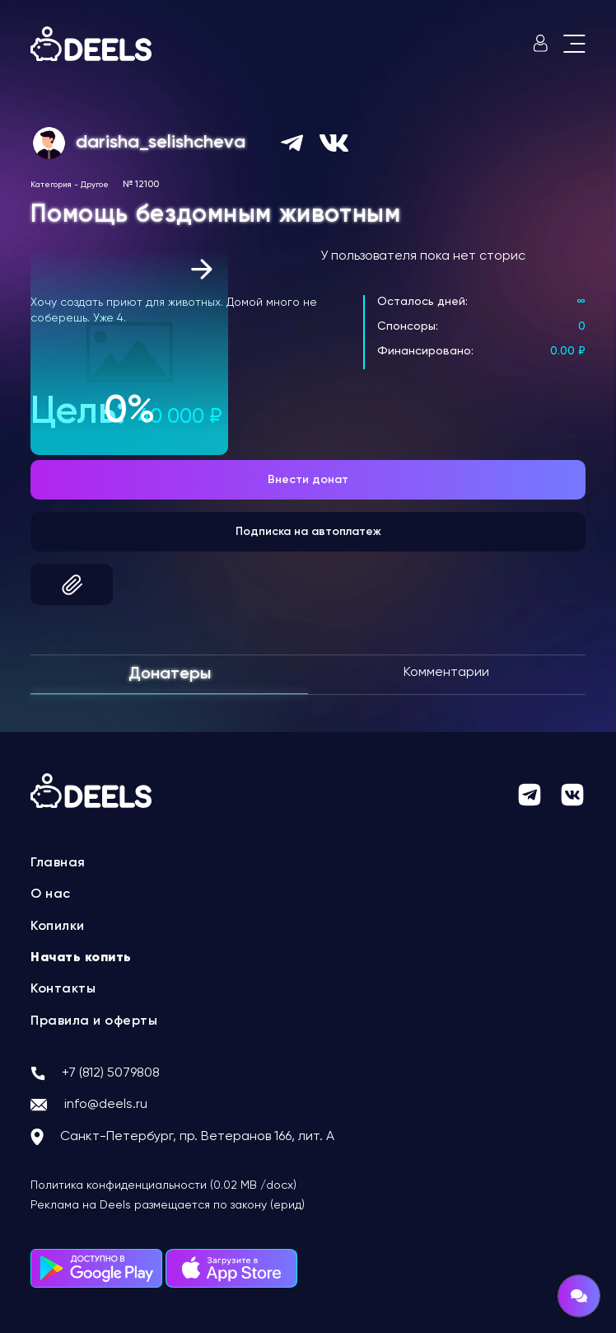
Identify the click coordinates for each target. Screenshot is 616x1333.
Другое (95, 185)
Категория (51, 185)
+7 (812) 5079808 (111, 1073)
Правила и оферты (93, 1021)
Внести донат (308, 480)
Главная (58, 863)
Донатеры (169, 674)
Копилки (57, 926)
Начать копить (81, 958)
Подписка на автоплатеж (308, 531)
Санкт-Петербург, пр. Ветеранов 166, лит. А (197, 1136)
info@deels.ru (105, 1104)
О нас (50, 894)
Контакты (63, 989)
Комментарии (446, 672)
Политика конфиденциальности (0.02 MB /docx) (163, 1185)
